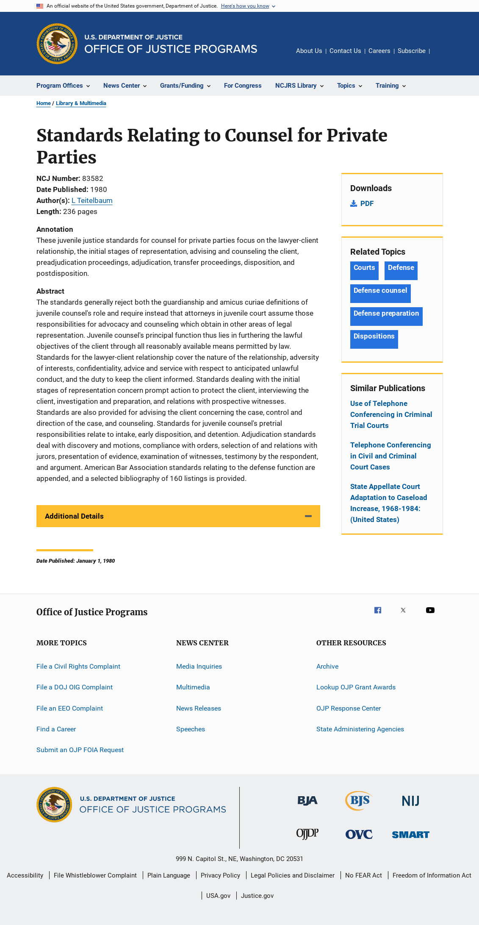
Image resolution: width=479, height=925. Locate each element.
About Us (309, 51)
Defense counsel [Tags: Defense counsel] (381, 290)
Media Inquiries (199, 666)
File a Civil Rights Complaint (78, 666)
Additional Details (74, 516)
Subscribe (412, 51)
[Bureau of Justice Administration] (308, 807)
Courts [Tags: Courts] (364, 267)
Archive (327, 666)
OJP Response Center (348, 708)
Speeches (190, 729)
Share (443, 56)
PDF (367, 203)
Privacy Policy (220, 875)
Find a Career (56, 729)
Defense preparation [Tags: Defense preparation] (386, 313)
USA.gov (218, 896)
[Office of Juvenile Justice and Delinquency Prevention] (307, 841)
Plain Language (168, 875)
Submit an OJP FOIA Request (80, 750)
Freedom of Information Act (432, 875)
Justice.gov (257, 896)
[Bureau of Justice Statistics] (359, 812)
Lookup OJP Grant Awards (356, 687)
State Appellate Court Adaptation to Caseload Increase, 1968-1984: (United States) (388, 503)
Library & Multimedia (81, 103)
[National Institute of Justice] (410, 807)
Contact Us (345, 51)
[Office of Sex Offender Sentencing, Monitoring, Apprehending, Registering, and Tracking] (410, 839)
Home (43, 103)
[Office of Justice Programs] (57, 43)
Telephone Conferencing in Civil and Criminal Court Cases (390, 456)
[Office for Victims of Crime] (359, 840)
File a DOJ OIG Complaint (74, 687)
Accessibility (25, 875)
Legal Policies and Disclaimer (293, 875)
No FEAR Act (363, 875)
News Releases (198, 708)
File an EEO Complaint (69, 708)
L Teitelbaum (92, 200)
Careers (379, 51)
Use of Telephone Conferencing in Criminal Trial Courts (391, 414)
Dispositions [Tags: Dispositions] (374, 336)
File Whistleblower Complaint (95, 875)
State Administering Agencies (360, 729)
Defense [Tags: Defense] (401, 267)
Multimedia (193, 687)
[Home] (171, 44)
